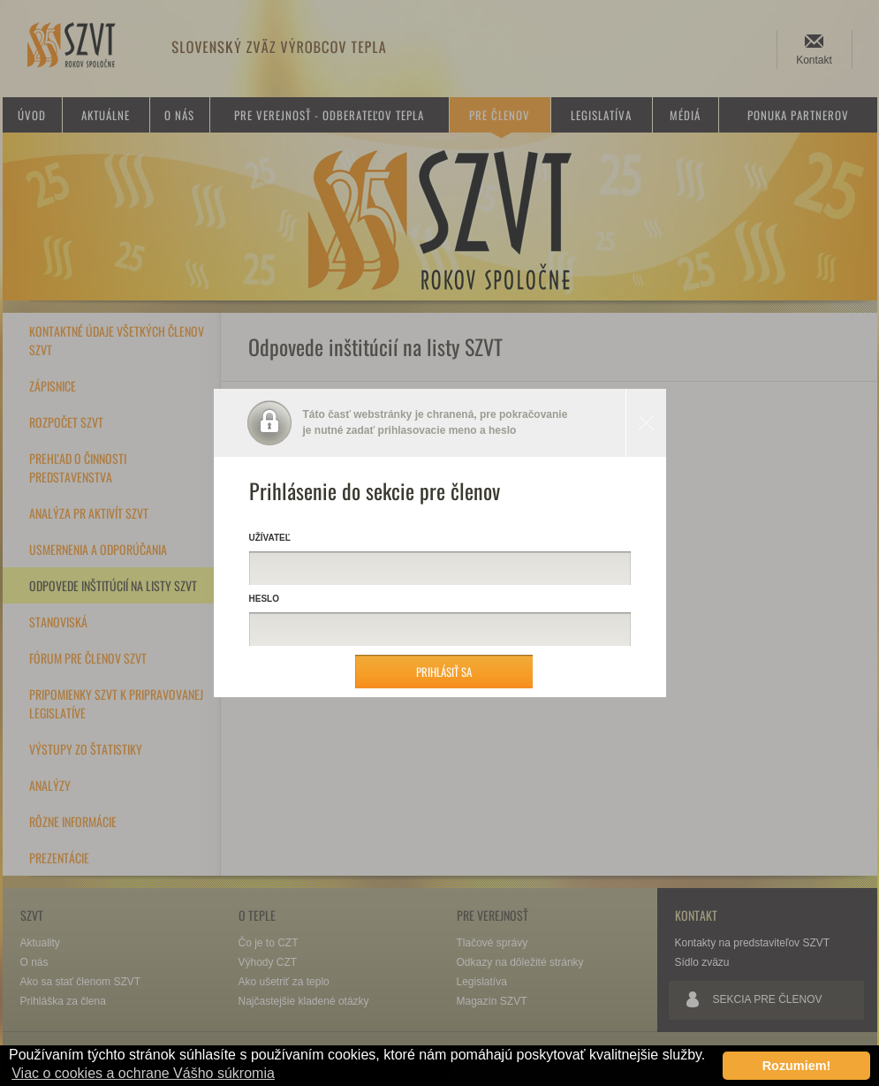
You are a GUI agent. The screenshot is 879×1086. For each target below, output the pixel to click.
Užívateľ (270, 538)
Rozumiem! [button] (796, 1066)
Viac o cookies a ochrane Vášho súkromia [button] (143, 1073)
